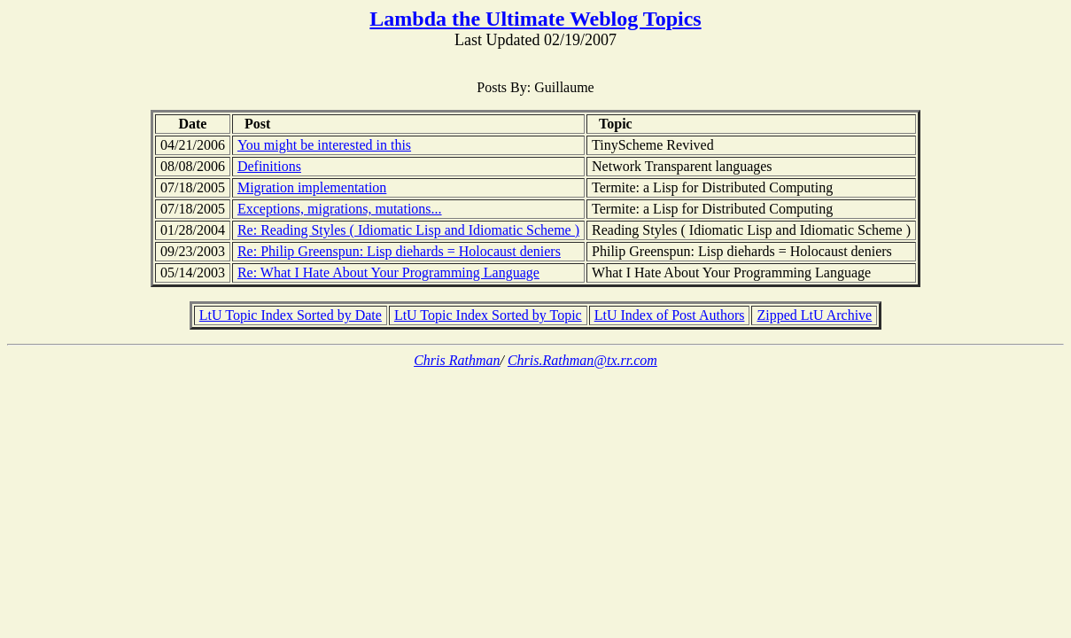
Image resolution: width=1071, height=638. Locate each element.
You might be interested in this (324, 144)
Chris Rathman (457, 360)
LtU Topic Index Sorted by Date (290, 315)
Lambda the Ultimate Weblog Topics (535, 18)
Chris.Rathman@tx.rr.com (582, 360)
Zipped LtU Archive (814, 315)
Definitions (269, 166)
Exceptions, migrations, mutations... (339, 208)
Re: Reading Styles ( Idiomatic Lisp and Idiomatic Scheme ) (408, 229)
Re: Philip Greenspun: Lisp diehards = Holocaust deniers (399, 251)
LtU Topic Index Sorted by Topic (488, 315)
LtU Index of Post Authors (669, 315)
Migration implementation (311, 187)
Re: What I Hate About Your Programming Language (388, 272)
